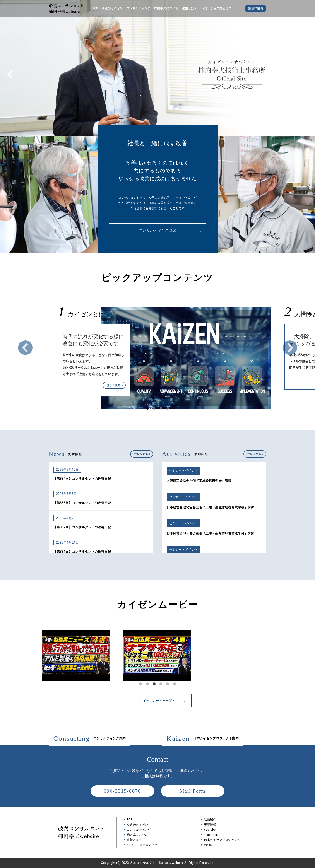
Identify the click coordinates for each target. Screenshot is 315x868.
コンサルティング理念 (157, 230)
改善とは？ (189, 8)
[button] (10, 74)
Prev (25, 347)
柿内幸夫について (166, 8)
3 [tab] (154, 684)
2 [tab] (147, 684)
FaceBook (211, 835)
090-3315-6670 (122, 791)
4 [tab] (161, 684)
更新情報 (210, 824)
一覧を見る (141, 454)
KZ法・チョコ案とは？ (216, 8)
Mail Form (193, 791)
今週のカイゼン (112, 8)
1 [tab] (140, 684)
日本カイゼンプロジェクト (222, 839)
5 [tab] (168, 684)
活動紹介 (210, 819)
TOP (95, 8)
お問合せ (258, 8)
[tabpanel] (157, 655)
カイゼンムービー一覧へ (162, 700)
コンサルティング (138, 8)
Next (290, 347)
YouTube (210, 829)
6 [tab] (174, 684)
